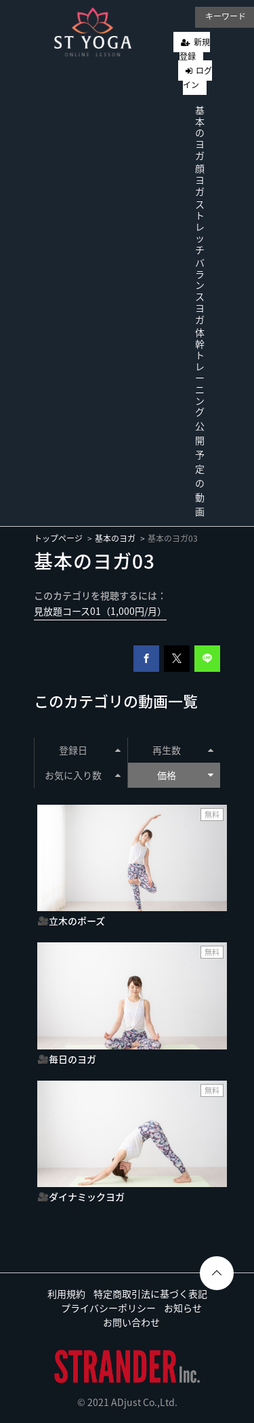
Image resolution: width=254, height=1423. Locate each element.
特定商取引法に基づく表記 (150, 1293)
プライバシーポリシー (108, 1308)
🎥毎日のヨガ (66, 1059)
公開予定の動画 (200, 468)
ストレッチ (200, 226)
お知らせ (183, 1308)
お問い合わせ (131, 1322)
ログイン (197, 77)
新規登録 (194, 49)
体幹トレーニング (200, 372)
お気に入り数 (82, 775)
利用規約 (66, 1293)
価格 (185, 775)
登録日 (89, 750)
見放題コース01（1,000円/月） (100, 611)
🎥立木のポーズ (71, 920)
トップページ (58, 538)
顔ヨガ (200, 179)
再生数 (182, 750)
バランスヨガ (200, 291)
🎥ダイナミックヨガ (81, 1196)
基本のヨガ (200, 132)
